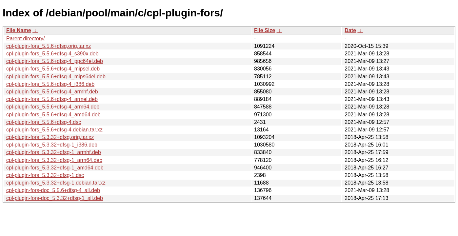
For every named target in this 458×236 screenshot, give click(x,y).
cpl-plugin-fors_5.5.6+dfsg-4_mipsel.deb (53, 68)
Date (350, 30)
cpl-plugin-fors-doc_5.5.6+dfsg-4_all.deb (53, 190)
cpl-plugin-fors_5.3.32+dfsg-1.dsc (45, 175)
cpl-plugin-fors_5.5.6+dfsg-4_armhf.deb (52, 91)
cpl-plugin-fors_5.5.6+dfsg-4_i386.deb (50, 84)
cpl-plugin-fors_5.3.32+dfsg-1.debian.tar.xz (56, 183)
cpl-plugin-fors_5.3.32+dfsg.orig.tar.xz (50, 137)
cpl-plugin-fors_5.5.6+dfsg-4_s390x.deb (52, 53)
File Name (18, 30)
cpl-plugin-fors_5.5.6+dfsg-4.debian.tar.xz (54, 129)
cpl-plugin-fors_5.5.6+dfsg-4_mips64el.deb (56, 76)
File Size (264, 30)
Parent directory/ (25, 38)
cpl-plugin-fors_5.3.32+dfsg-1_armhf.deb (53, 152)
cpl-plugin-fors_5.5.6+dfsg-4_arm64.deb (52, 106)
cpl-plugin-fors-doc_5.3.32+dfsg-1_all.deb (54, 198)
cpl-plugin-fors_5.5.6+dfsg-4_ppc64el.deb (54, 61)
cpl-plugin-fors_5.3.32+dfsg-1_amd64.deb (55, 167)
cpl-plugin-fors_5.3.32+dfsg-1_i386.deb (51, 145)
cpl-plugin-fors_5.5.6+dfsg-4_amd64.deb (53, 114)
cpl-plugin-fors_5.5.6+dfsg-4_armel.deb (52, 99)
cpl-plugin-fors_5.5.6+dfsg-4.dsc (43, 122)
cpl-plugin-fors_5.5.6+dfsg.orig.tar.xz (48, 46)
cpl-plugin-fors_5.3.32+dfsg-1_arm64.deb (54, 160)
